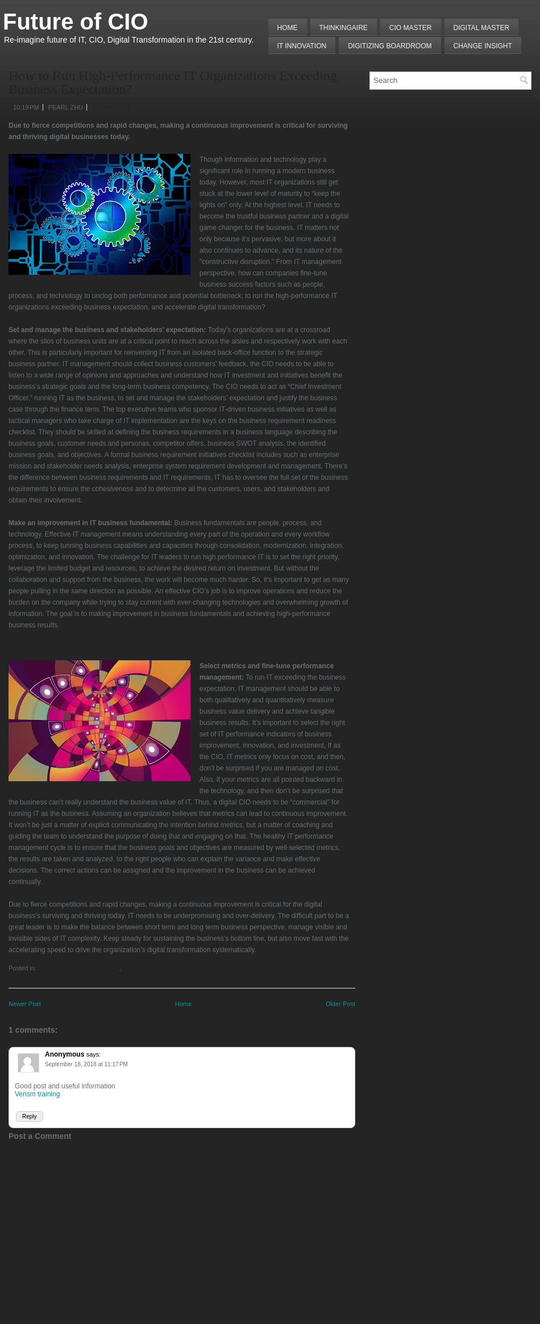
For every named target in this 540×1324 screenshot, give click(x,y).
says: (93, 1054)
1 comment (111, 107)
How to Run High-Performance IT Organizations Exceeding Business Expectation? (173, 82)
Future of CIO (75, 21)
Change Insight (483, 46)
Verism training (37, 1094)
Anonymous (64, 1054)
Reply (29, 1116)
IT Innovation (302, 46)
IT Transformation (145, 968)
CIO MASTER (410, 28)
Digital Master (482, 28)
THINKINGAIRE (343, 28)
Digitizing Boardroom (389, 46)
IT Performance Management (78, 968)
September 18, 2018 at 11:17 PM (86, 1064)
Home (287, 28)
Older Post (340, 1003)
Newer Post (25, 1003)
